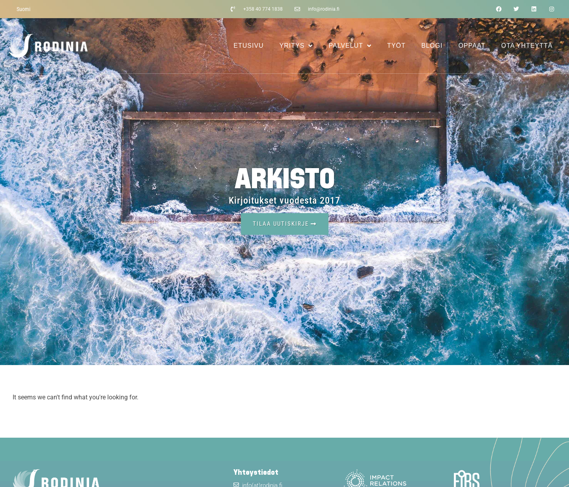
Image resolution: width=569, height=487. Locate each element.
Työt (396, 45)
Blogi (432, 45)
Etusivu (248, 45)
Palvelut (349, 46)
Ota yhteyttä (527, 45)
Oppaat (471, 45)
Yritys (296, 46)
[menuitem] (23, 9)
